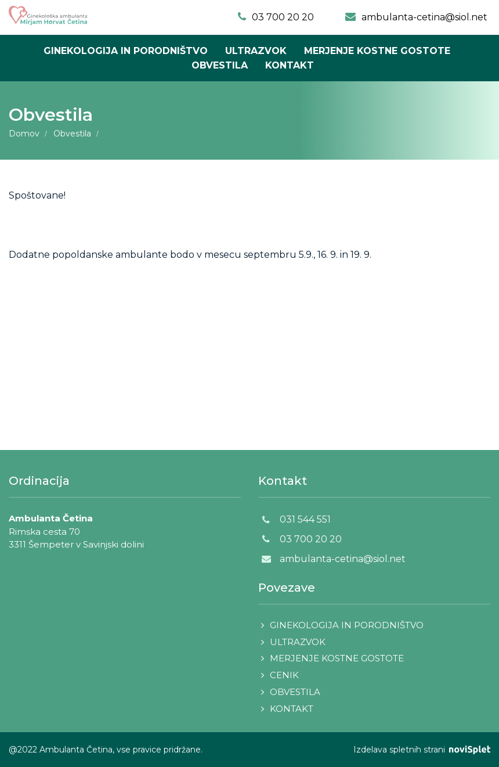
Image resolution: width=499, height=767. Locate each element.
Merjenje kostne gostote (377, 50)
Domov (24, 133)
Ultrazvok (256, 50)
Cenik (284, 674)
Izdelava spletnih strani (421, 749)
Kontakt (289, 65)
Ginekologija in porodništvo (126, 50)
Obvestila (219, 65)
